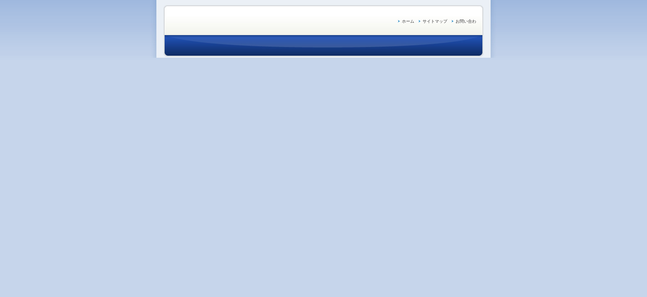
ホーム (408, 21)
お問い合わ (466, 21)
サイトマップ (435, 21)
